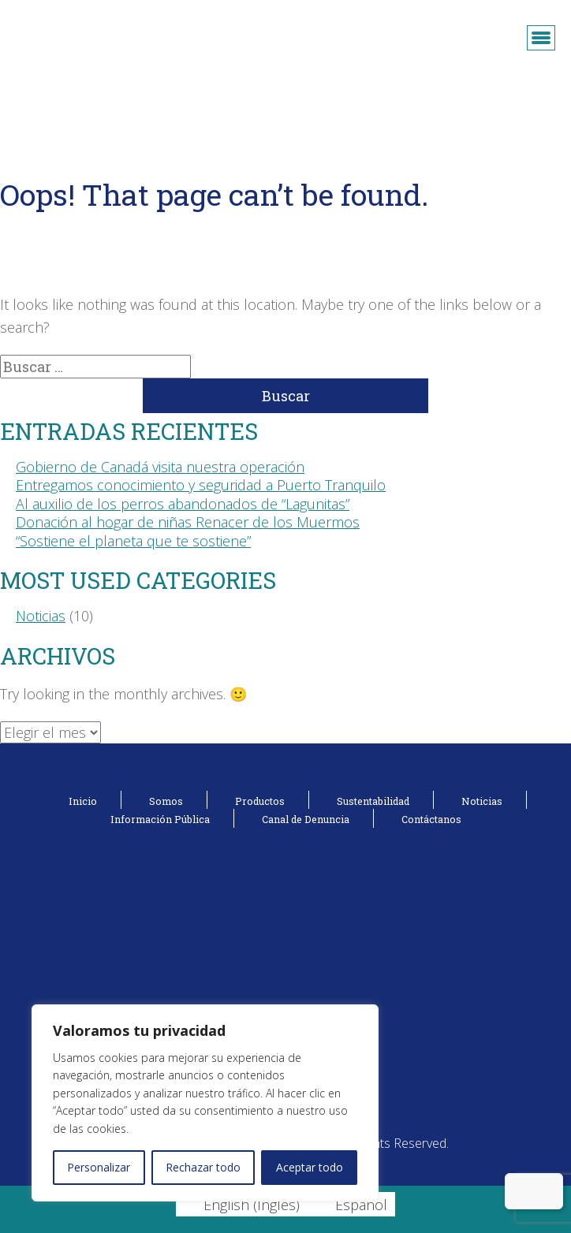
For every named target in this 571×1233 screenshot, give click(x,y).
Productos (260, 801)
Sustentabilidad (373, 801)
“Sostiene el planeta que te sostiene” (133, 540)
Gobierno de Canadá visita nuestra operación (160, 466)
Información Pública (160, 819)
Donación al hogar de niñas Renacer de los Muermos (188, 521)
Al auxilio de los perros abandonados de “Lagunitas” (182, 503)
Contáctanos (431, 819)
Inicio (83, 801)
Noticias (40, 615)
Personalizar (98, 1167)
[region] (205, 1102)
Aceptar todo (309, 1167)
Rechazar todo (203, 1167)
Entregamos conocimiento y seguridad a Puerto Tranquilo (201, 484)
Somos (166, 801)
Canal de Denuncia (305, 819)
